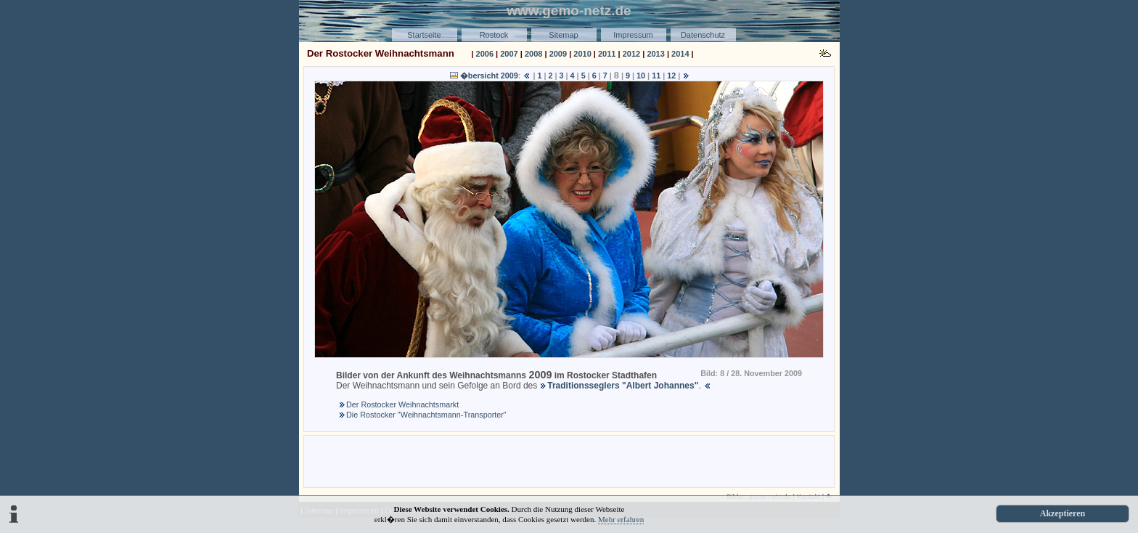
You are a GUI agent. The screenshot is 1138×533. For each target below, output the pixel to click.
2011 (606, 53)
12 (671, 75)
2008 (533, 53)
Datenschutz (703, 34)
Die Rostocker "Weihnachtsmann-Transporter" (426, 414)
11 (656, 75)
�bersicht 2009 (489, 75)
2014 (680, 53)
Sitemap (563, 34)
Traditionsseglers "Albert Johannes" (622, 386)
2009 (558, 53)
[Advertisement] (569, 460)
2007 (508, 53)
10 (640, 75)
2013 (655, 53)
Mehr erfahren (621, 519)
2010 (582, 53)
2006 (485, 53)
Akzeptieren (1062, 513)
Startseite (424, 34)
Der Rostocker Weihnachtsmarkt (402, 404)
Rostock (494, 34)
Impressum (632, 34)
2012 (631, 53)
